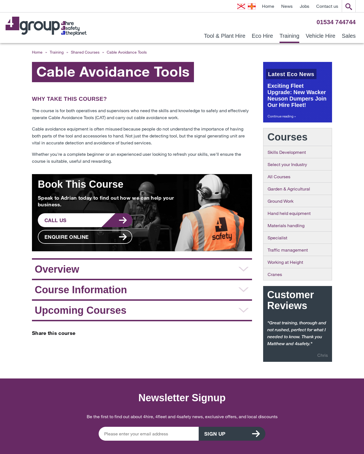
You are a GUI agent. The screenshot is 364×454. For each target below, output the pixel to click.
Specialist (277, 237)
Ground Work (280, 201)
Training (290, 36)
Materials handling (286, 225)
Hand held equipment (289, 213)
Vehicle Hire (320, 36)
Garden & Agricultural (289, 188)
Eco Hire (262, 36)
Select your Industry (287, 164)
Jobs (304, 6)
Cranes (275, 274)
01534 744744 (336, 22)
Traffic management (288, 249)
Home (268, 6)
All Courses (279, 176)
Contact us (327, 6)
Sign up (214, 434)
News (287, 6)
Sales (349, 36)
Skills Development (287, 152)
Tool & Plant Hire (224, 36)
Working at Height (285, 262)
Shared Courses (85, 52)
